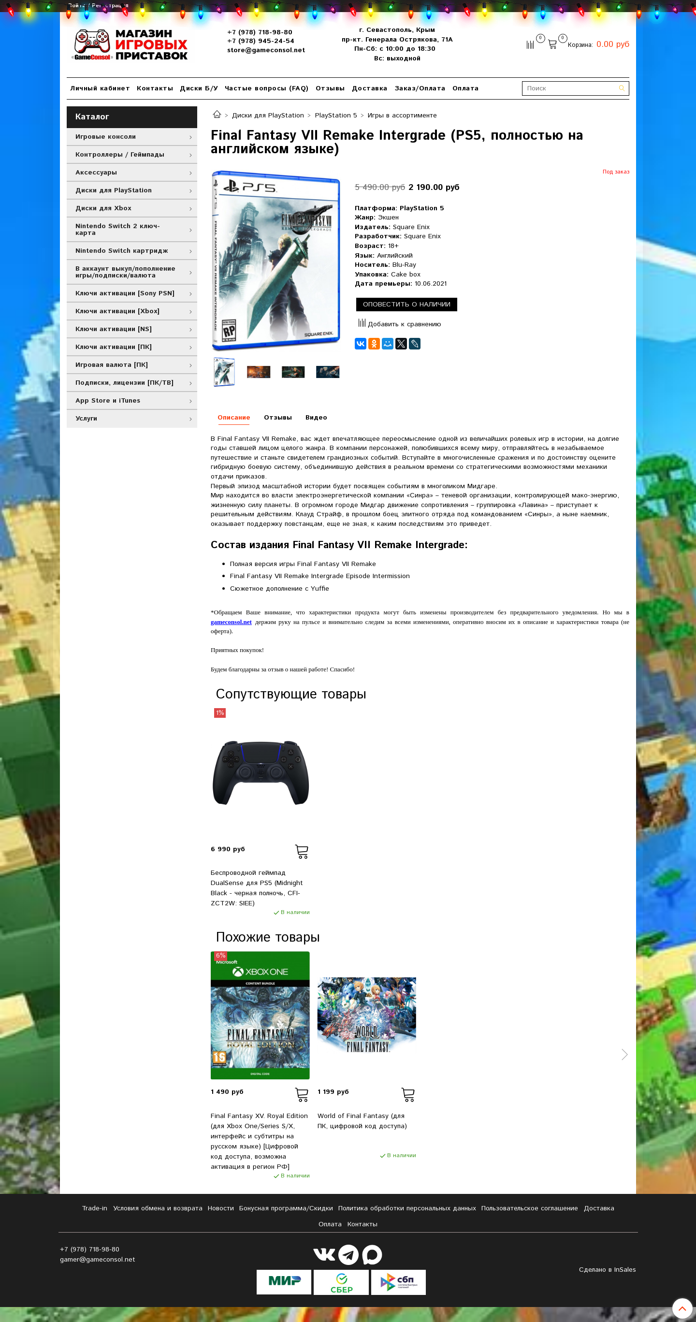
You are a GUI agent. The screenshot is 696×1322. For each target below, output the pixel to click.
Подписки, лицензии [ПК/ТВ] (124, 383)
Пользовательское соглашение (529, 1208)
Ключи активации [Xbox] (117, 311)
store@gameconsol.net (266, 50)
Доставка (370, 88)
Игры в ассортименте (402, 115)
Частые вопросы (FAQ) (267, 88)
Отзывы (330, 88)
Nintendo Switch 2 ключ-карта (117, 229)
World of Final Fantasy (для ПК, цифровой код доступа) (362, 1121)
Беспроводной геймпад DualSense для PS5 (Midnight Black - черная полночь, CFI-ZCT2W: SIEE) (257, 888)
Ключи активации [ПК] (113, 347)
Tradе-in (94, 1208)
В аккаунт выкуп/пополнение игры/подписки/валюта (125, 272)
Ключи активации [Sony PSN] (124, 293)
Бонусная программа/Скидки (286, 1208)
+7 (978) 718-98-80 (259, 32)
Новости (221, 1208)
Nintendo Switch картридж (121, 251)
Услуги (86, 418)
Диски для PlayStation (268, 115)
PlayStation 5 (336, 115)
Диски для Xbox (103, 208)
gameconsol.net (231, 621)
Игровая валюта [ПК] (111, 365)
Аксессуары (96, 172)
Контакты (155, 88)
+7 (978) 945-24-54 (260, 41)
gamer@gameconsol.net (97, 1259)
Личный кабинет (100, 88)
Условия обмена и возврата (158, 1208)
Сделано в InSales (607, 1269)
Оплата (465, 88)
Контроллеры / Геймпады (119, 155)
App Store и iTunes (107, 401)
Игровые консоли (105, 137)
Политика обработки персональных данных (407, 1208)
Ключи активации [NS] (113, 329)
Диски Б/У (199, 88)
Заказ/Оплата (420, 88)
